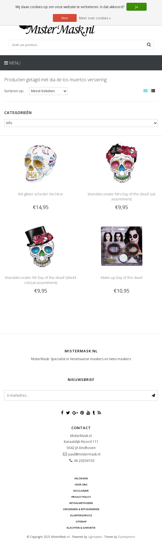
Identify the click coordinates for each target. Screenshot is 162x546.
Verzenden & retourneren (81, 509)
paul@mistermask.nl (84, 454)
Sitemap (81, 521)
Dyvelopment (126, 537)
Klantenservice (81, 515)
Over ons (81, 484)
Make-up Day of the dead (121, 277)
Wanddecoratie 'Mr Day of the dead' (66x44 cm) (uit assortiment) (40, 280)
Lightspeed (95, 537)
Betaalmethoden (81, 503)
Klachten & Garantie (81, 527)
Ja (136, 6)
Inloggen (81, 478)
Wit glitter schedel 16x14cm (40, 193)
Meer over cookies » (95, 18)
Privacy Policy (81, 497)
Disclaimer (81, 490)
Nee (65, 18)
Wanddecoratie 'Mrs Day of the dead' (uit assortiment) (121, 196)
